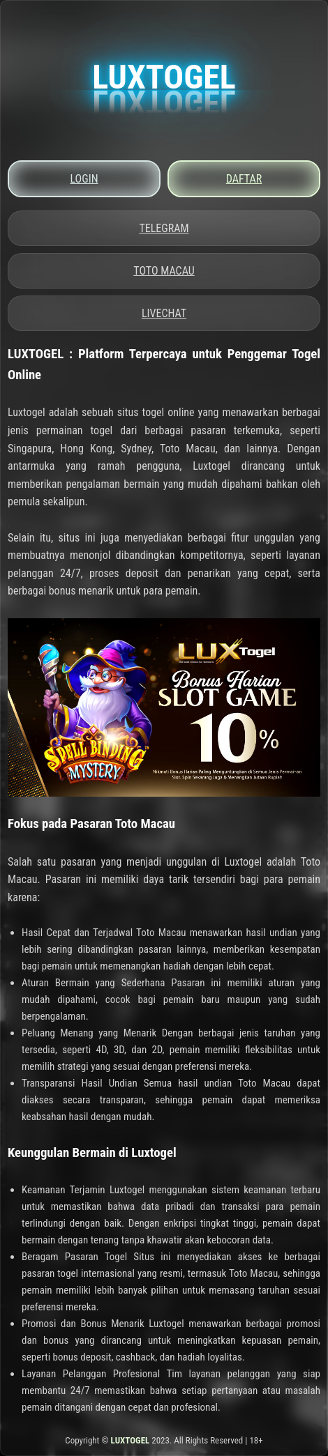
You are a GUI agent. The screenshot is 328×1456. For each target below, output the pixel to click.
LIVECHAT (164, 313)
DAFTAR (244, 178)
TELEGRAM (163, 228)
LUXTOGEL (130, 1440)
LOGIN (84, 178)
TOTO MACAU (163, 270)
